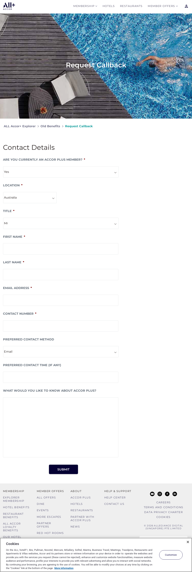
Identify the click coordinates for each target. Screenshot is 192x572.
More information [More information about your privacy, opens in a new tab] (64, 568)
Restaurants (131, 6)
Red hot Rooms (50, 533)
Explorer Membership (13, 499)
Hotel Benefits (16, 507)
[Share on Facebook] (184, 126)
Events (43, 510)
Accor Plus (80, 497)
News (75, 526)
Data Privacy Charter (163, 512)
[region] (96, 555)
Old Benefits (50, 126)
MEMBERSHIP (83, 6)
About (76, 491)
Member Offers (161, 6)
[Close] (188, 542)
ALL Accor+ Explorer (20, 126)
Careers (163, 502)
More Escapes (49, 517)
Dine (41, 504)
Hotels (109, 6)
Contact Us (114, 504)
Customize (171, 554)
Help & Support (117, 491)
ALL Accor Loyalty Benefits (12, 527)
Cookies (163, 517)
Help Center (115, 497)
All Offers (46, 497)
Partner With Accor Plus (82, 518)
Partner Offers (44, 525)
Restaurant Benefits (13, 515)
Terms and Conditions (163, 507)
